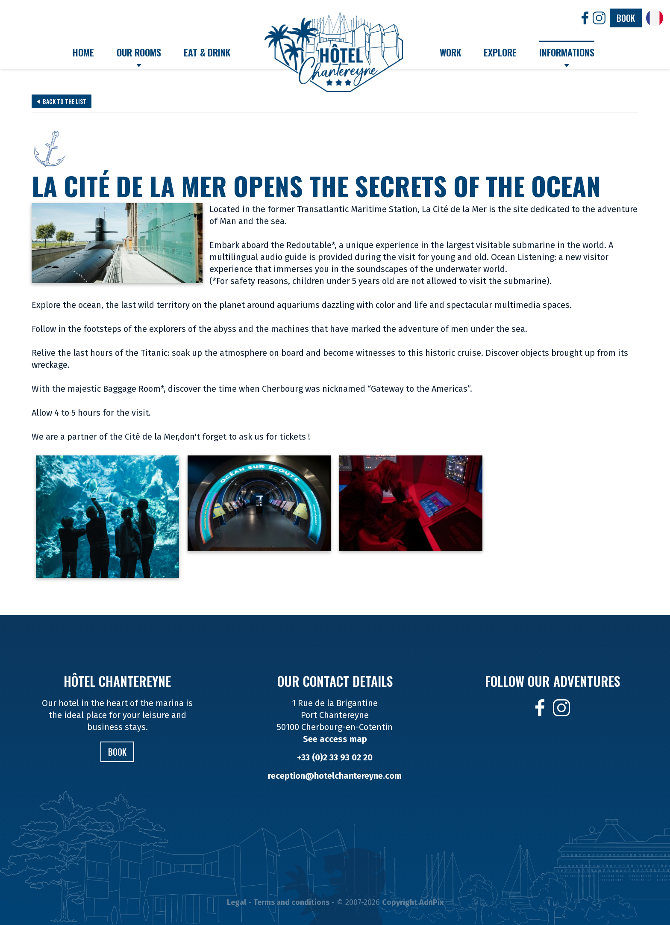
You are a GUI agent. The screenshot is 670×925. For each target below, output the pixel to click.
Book (626, 18)
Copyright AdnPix (413, 902)
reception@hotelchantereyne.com (335, 776)
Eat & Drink (207, 52)
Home (83, 52)
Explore (500, 52)
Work (450, 52)
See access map (335, 739)
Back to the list (61, 101)
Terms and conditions (291, 902)
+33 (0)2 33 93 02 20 (335, 757)
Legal (236, 902)
